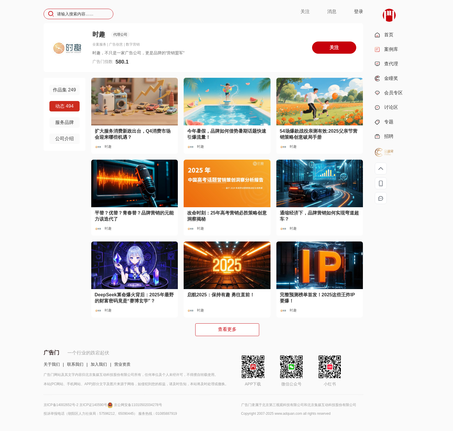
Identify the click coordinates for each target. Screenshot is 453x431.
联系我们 (75, 364)
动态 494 (64, 106)
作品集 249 (64, 89)
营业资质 (122, 364)
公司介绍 (64, 138)
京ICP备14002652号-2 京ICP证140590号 (79, 405)
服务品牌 (64, 122)
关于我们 (52, 364)
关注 (305, 11)
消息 (331, 11)
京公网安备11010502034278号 (138, 405)
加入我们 (99, 364)
